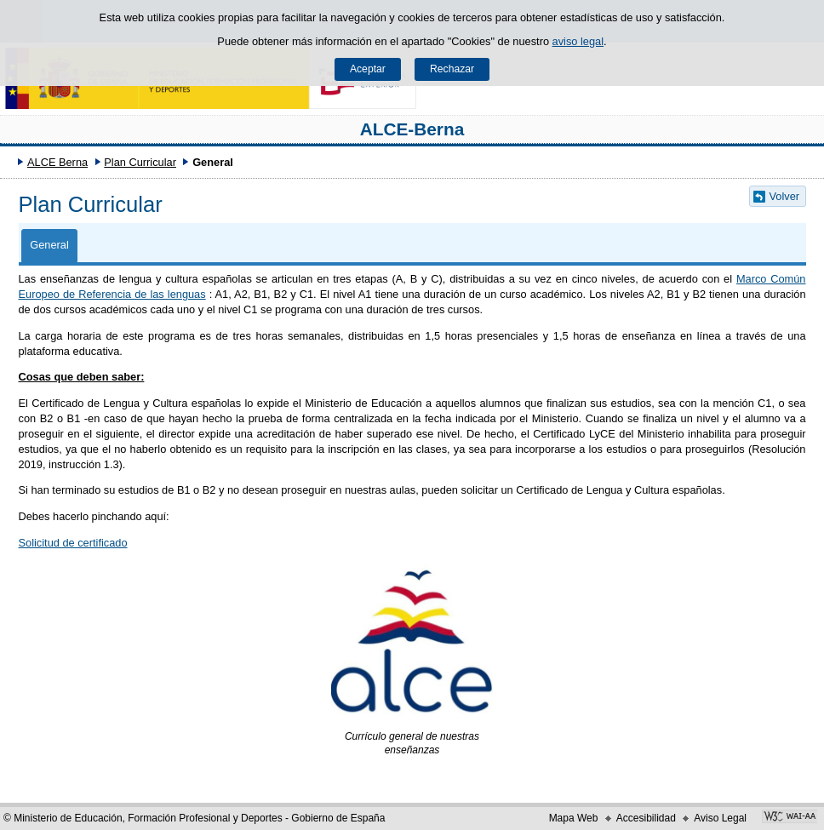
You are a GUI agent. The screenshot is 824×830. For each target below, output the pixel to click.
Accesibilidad (646, 818)
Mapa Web (573, 818)
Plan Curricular (140, 162)
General (49, 244)
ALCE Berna (57, 162)
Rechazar (452, 69)
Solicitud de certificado (73, 542)
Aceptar (368, 69)
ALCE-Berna (412, 129)
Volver (785, 196)
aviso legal (578, 41)
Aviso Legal (720, 818)
